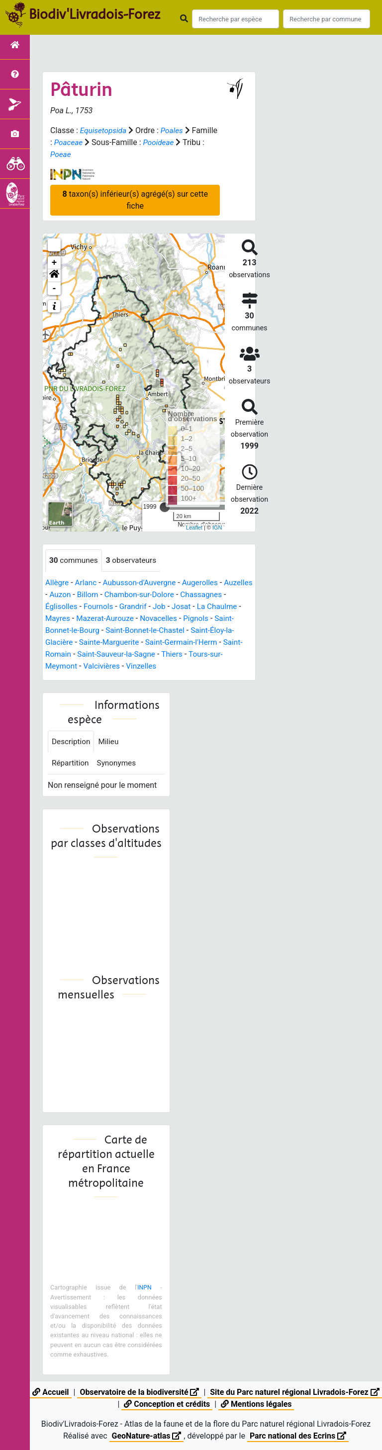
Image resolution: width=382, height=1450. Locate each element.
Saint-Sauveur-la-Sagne (168, 654)
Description (72, 742)
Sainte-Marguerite (157, 642)
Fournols (150, 606)
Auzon (92, 595)
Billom (121, 595)
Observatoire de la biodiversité (146, 1392)
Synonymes (118, 764)
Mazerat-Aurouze (155, 618)
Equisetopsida (104, 130)
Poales (174, 130)
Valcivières (139, 666)
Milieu (110, 742)
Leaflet (194, 528)
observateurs (134, 560)
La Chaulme (66, 618)
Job (213, 606)
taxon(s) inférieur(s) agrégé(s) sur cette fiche (134, 200)
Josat (236, 606)
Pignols (58, 630)
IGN (217, 528)
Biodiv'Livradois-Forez (94, 14)
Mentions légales (263, 1404)
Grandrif (186, 606)
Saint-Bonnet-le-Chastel (202, 630)
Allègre (57, 583)
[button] (54, 275)
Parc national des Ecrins (298, 1436)
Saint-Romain (97, 654)
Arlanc (87, 583)
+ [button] (54, 263)
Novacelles (211, 618)
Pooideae (188, 142)
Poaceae (96, 142)
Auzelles (60, 595)
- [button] (54, 289)
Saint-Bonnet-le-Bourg (116, 630)
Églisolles (112, 606)
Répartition (71, 764)
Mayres (106, 618)
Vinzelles (180, 666)
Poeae (85, 154)
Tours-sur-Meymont (79, 666)
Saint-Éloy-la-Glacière (82, 642)
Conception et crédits (173, 1404)
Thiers (226, 654)
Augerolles (206, 583)
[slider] (165, 507)
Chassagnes (67, 606)
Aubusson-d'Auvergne (143, 583)
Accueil (56, 1392)
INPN (144, 1289)
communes (74, 560)
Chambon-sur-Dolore (174, 595)
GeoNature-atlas (146, 1436)
